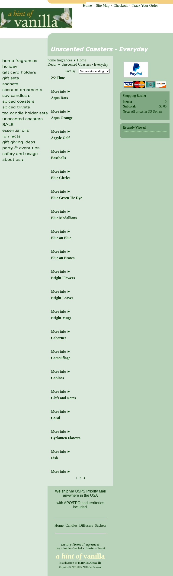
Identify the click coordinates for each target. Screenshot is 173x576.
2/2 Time (58, 78)
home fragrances (60, 60)
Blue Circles (60, 178)
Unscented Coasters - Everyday (84, 64)
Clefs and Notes (63, 398)
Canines (57, 378)
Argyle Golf (60, 138)
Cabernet (58, 338)
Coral (55, 418)
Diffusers (86, 525)
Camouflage (60, 358)
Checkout (120, 5)
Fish (54, 458)
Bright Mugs (61, 318)
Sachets (100, 525)
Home (87, 5)
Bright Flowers (63, 278)
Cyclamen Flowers (65, 438)
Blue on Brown (63, 258)
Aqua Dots (59, 98)
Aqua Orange (62, 118)
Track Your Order (145, 5)
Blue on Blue (61, 238)
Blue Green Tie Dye (66, 198)
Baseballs (58, 158)
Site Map (102, 5)
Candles (71, 525)
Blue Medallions (64, 218)
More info (60, 91)
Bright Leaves (62, 298)
